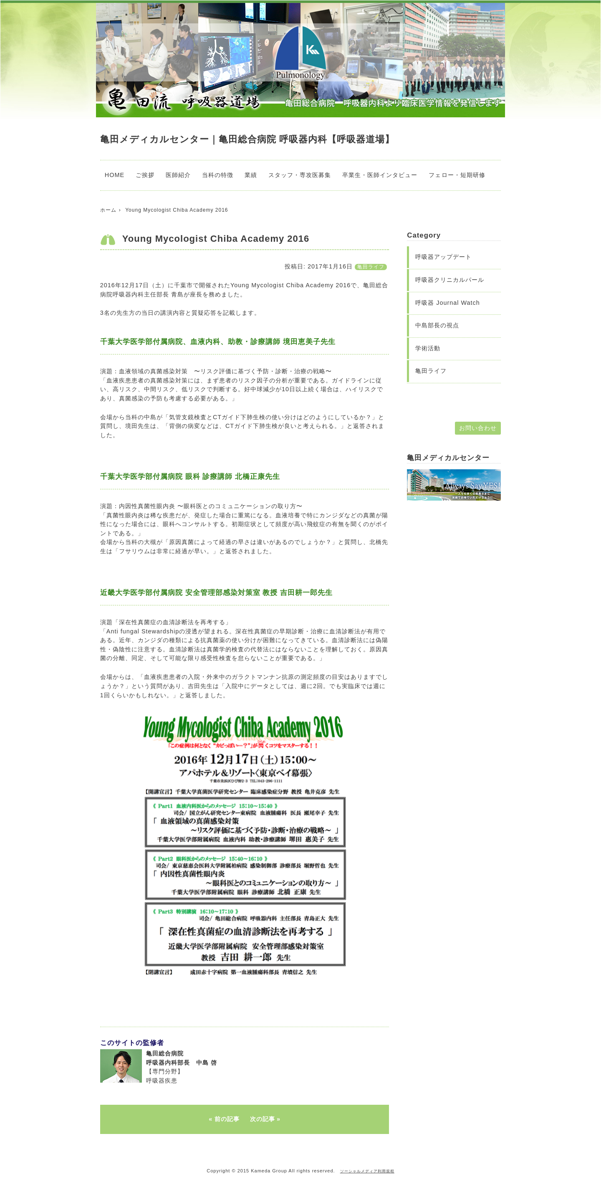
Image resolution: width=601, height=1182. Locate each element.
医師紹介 (178, 175)
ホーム (108, 210)
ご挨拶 (145, 175)
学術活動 (427, 348)
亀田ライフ (370, 266)
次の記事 (262, 1119)
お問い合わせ (478, 428)
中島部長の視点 (437, 325)
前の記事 (227, 1119)
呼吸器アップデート (443, 256)
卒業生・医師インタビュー (379, 175)
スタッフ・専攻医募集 (299, 175)
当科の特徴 (217, 175)
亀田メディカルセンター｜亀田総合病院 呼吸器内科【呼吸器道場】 (247, 139)
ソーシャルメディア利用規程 (367, 1171)
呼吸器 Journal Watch (447, 302)
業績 (251, 175)
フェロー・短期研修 (457, 175)
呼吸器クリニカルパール (449, 279)
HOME (114, 175)
